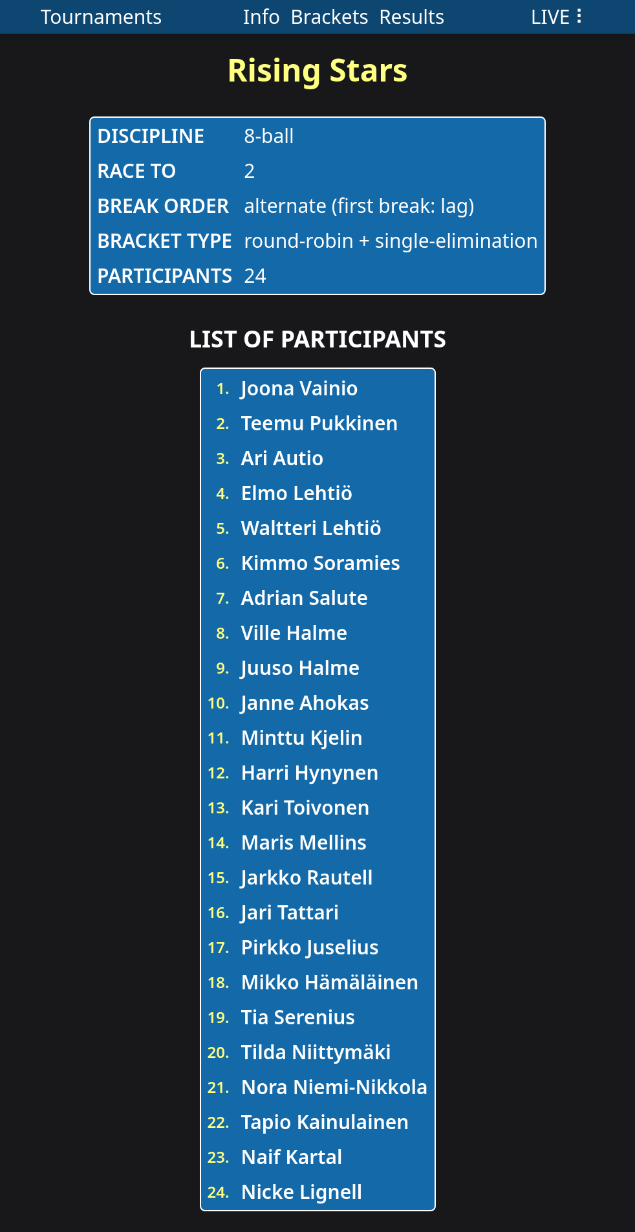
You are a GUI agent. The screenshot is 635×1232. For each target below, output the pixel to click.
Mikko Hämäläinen (330, 982)
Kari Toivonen (305, 807)
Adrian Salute (304, 597)
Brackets (329, 16)
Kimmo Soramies (320, 562)
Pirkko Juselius (310, 947)
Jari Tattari (290, 912)
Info (261, 16)
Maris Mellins (304, 842)
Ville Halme (294, 632)
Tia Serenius (298, 1017)
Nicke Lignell (302, 1191)
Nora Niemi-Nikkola (334, 1086)
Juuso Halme (300, 667)
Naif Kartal (292, 1156)
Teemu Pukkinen (319, 423)
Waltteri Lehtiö (311, 527)
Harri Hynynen (310, 772)
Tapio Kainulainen (325, 1121)
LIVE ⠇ (560, 16)
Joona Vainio (299, 388)
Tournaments (101, 16)
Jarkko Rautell (307, 877)
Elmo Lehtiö (297, 492)
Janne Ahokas (305, 702)
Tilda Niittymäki (316, 1052)
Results (411, 16)
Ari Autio (282, 458)
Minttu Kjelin (302, 737)
